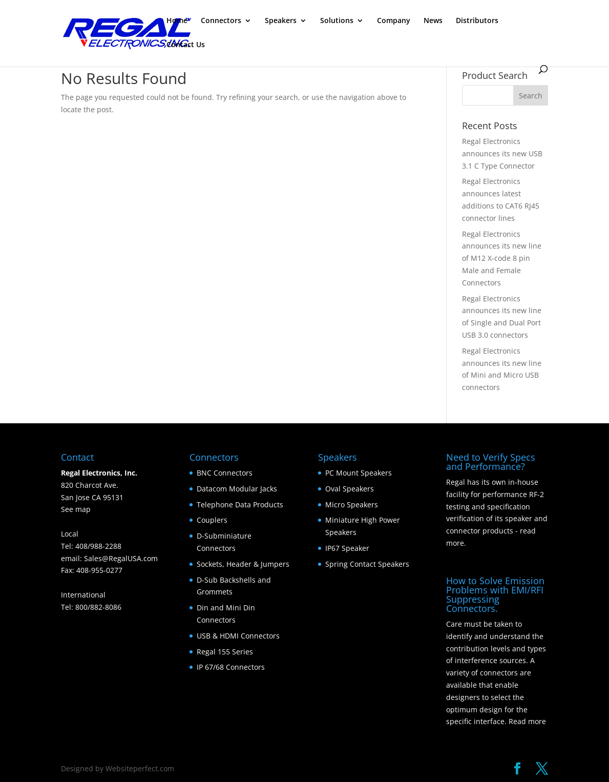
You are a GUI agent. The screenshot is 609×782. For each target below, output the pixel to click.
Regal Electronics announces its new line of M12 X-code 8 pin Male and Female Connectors (501, 258)
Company (393, 21)
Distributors (477, 21)
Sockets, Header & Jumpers (243, 564)
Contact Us (185, 45)
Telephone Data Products (240, 504)
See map (76, 509)
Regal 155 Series (225, 651)
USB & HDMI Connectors (238, 636)
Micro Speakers (351, 504)
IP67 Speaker (347, 548)
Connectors (221, 21)
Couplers (212, 520)
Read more (527, 721)
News (433, 21)
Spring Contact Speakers (367, 564)
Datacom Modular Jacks (237, 488)
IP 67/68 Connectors (231, 667)
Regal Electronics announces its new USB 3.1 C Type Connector (502, 153)
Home (176, 21)
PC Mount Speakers (358, 473)
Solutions (336, 21)
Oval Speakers (349, 488)
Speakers (281, 21)
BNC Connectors (225, 473)
